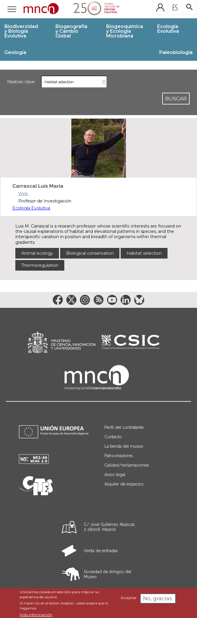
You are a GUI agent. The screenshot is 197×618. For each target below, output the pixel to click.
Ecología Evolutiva (168, 29)
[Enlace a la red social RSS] (98, 300)
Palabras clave (21, 82)
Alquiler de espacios (124, 484)
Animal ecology (37, 253)
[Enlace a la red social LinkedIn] (126, 300)
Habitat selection (144, 253)
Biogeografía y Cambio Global (71, 31)
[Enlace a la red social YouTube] (112, 300)
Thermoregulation (39, 265)
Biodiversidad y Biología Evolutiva (21, 31)
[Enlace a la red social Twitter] (71, 300)
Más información (36, 614)
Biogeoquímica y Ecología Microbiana (124, 31)
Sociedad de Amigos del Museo (107, 574)
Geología (15, 52)
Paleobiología (176, 52)
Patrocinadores (118, 456)
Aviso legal (114, 475)
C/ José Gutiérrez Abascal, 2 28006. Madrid (109, 527)
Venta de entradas (101, 550)
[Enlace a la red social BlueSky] (139, 300)
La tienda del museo (123, 446)
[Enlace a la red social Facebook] (58, 300)
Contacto (113, 437)
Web (23, 194)
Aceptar (129, 597)
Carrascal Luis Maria (37, 186)
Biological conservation (90, 253)
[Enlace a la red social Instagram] (85, 300)
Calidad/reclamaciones (126, 465)
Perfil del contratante (124, 427)
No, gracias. (158, 598)
